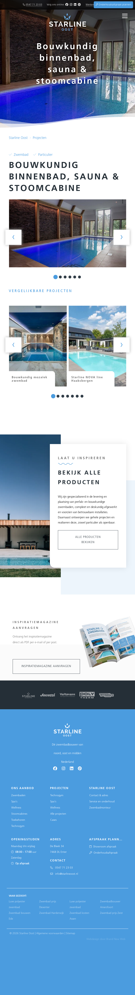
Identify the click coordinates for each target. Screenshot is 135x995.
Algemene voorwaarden (50, 933)
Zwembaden (18, 795)
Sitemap (70, 933)
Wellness (16, 808)
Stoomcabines (19, 814)
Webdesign (92, 939)
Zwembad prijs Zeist (111, 913)
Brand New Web (115, 939)
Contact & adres (98, 795)
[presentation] (13, 237)
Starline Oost (18, 138)
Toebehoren (18, 820)
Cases (53, 820)
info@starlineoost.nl (64, 874)
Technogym (17, 826)
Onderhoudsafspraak (103, 853)
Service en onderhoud (102, 801)
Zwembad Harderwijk (51, 913)
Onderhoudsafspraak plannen (113, 5)
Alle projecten (58, 814)
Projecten (39, 138)
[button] (55, 277)
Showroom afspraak (102, 847)
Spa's (14, 801)
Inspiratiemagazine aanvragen (46, 666)
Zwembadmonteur (100, 808)
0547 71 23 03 (34, 5)
